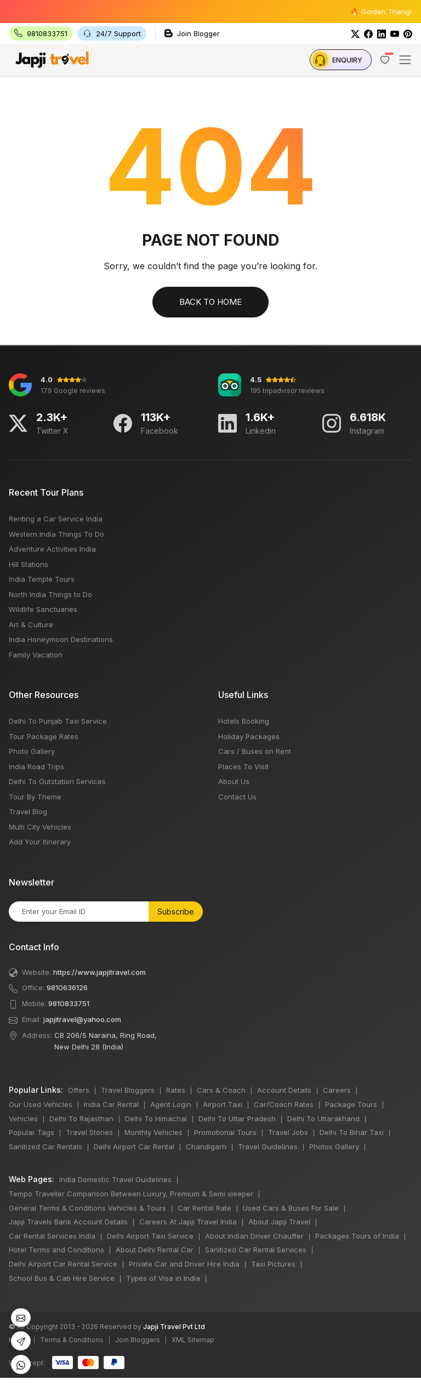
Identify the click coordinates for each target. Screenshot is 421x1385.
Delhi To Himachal (156, 1118)
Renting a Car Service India (56, 518)
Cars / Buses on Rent (254, 751)
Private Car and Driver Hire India (184, 1263)
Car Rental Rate (204, 1208)
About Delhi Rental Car (155, 1249)
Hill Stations (28, 564)
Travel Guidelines (268, 1146)
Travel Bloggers (128, 1090)
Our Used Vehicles (40, 1104)
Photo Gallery (32, 751)
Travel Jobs (288, 1132)
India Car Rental (111, 1104)
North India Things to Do (50, 594)
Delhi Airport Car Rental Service (63, 1263)
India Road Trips (36, 766)
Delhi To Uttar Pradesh (237, 1118)
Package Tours (351, 1104)
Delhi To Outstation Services (57, 781)
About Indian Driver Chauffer (254, 1235)
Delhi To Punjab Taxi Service (58, 721)
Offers (78, 1090)
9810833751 (68, 1003)
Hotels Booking (243, 721)
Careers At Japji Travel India (188, 1221)
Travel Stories (89, 1132)
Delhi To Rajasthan (81, 1118)
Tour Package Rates (43, 736)
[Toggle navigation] (405, 60)
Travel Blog (28, 811)
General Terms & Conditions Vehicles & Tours (87, 1208)
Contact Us (237, 796)
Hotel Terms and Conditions (56, 1249)
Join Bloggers (137, 1340)
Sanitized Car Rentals (45, 1146)
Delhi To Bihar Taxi (352, 1132)
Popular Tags (31, 1132)
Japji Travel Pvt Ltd (174, 1326)
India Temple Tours (42, 579)
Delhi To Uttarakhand (323, 1118)
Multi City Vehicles (40, 826)
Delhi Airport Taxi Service (150, 1235)
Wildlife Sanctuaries (43, 609)
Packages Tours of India (357, 1235)
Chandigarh (206, 1146)
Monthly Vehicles (153, 1132)
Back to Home (210, 302)
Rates (175, 1090)
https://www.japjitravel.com (99, 972)
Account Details (284, 1090)
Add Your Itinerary (40, 841)
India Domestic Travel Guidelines (115, 1179)
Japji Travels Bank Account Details (68, 1221)
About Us (233, 781)
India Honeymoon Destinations (61, 639)
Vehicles (23, 1118)
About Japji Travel (279, 1221)
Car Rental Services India (52, 1235)
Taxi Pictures (273, 1263)
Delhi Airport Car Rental (134, 1146)
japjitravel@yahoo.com (82, 1019)
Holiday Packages (249, 736)
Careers (337, 1090)
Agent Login (170, 1104)
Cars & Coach (221, 1090)
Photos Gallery (334, 1146)
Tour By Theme (35, 796)
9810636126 (67, 987)
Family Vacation (35, 654)
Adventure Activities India (52, 548)
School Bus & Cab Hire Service (62, 1278)
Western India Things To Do (56, 534)
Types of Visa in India (163, 1278)
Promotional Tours (225, 1132)
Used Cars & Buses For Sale (291, 1208)
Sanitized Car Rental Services (255, 1249)
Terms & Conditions (72, 1340)
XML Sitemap (193, 1340)
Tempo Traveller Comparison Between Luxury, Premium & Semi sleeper (131, 1193)
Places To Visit (243, 766)
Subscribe (175, 911)
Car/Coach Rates (284, 1104)
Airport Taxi (222, 1104)
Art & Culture (31, 624)
